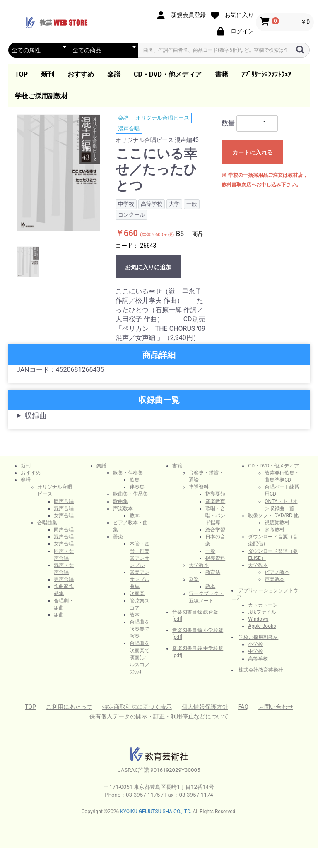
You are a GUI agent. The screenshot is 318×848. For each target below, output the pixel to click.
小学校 (255, 644)
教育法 (212, 572)
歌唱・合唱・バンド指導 (215, 515)
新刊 (47, 74)
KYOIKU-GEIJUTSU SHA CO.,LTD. (155, 811)
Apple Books (262, 626)
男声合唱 (64, 579)
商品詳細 (159, 355)
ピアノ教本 (277, 572)
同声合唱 (64, 501)
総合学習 (215, 529)
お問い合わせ (275, 706)
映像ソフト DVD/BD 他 (273, 515)
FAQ (243, 706)
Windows (258, 619)
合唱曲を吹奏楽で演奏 (139, 629)
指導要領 (215, 494)
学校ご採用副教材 (41, 96)
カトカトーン (263, 605)
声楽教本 (123, 508)
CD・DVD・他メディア (168, 74)
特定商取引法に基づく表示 (137, 706)
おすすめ (80, 74)
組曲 (59, 615)
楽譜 (113, 74)
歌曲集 (120, 501)
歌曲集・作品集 (130, 494)
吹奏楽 (137, 593)
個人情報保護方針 (205, 706)
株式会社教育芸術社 (260, 670)
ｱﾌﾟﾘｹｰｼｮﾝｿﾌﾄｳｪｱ (266, 74)
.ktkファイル (262, 612)
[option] (59, 173)
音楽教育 (215, 501)
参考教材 (274, 529)
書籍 (221, 74)
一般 (210, 551)
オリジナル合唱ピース (162, 118)
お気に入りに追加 (148, 267)
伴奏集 (137, 487)
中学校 (255, 651)
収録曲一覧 (159, 400)
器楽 (118, 537)
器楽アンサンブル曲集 (139, 579)
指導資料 (199, 487)
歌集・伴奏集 (128, 473)
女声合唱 (64, 515)
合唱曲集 (47, 522)
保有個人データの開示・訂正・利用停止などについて (159, 716)
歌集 (135, 480)
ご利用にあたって (69, 706)
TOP (21, 74)
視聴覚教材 (277, 522)
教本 (135, 515)
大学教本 (199, 565)
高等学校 (258, 659)
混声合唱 (129, 128)
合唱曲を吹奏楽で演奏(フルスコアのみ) (139, 657)
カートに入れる (252, 152)
